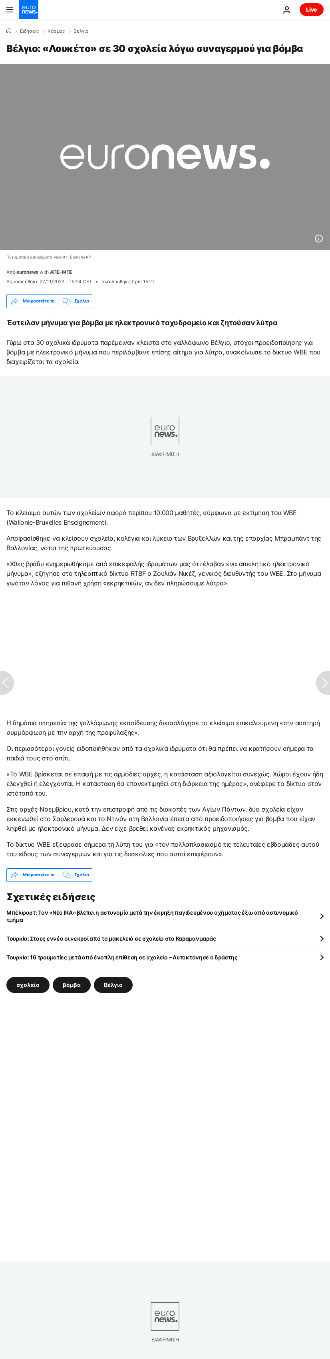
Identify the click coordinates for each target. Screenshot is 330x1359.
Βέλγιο (81, 31)
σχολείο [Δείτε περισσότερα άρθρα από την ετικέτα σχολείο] (28, 984)
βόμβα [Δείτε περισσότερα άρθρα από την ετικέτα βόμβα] (72, 984)
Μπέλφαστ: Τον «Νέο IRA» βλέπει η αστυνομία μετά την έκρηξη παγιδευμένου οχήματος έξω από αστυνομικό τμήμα (152, 916)
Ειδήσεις (29, 31)
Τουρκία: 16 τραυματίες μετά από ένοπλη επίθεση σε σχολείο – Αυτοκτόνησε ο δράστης (121, 957)
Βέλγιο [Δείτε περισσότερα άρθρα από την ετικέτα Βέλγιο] (113, 984)
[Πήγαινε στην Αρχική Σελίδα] (28, 9)
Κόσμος (56, 31)
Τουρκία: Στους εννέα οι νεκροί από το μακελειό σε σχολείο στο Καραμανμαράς (111, 938)
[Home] (8, 31)
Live (311, 9)
